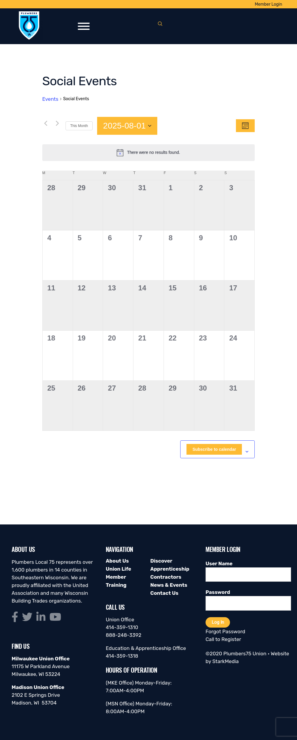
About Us (117, 561)
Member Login (268, 4)
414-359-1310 (122, 627)
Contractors (165, 577)
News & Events (168, 585)
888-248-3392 (123, 635)
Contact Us (164, 593)
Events (50, 99)
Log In (218, 622)
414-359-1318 (122, 656)
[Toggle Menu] (84, 26)
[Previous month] (45, 123)
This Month (79, 126)
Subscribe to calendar (214, 449)
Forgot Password (225, 631)
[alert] (148, 152)
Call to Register (223, 639)
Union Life (118, 569)
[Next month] (57, 123)
